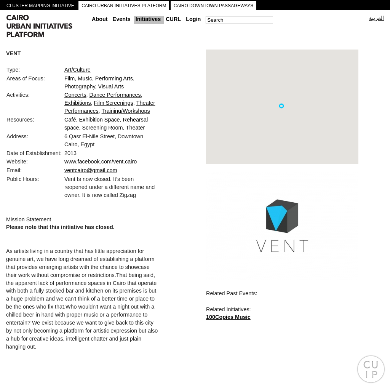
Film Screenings (113, 103)
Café (70, 120)
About (100, 19)
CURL (173, 19)
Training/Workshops (126, 111)
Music (85, 78)
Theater (135, 128)
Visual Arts (111, 86)
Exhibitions (77, 103)
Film (69, 78)
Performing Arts (114, 78)
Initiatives (148, 19)
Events (122, 19)
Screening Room (102, 128)
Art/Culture (77, 70)
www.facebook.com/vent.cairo (100, 161)
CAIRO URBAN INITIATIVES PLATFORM (124, 5)
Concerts (75, 95)
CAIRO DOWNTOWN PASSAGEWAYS (214, 5)
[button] (281, 106)
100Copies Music (228, 317)
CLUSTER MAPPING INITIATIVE (40, 5)
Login (193, 19)
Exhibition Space (99, 120)
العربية (376, 18)
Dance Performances (115, 95)
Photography (79, 86)
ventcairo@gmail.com (90, 170)
